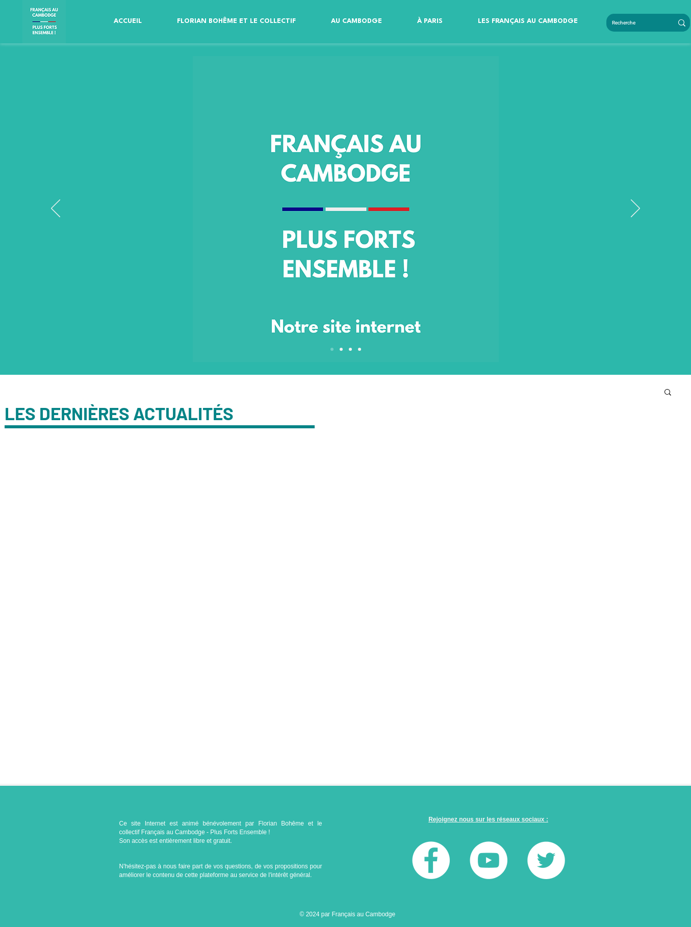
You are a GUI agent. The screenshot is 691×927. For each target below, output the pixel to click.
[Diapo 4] (332, 349)
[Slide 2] (359, 349)
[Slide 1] (350, 349)
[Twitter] (546, 860)
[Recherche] (632, 23)
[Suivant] (635, 209)
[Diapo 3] (341, 349)
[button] (237, 21)
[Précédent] (55, 209)
